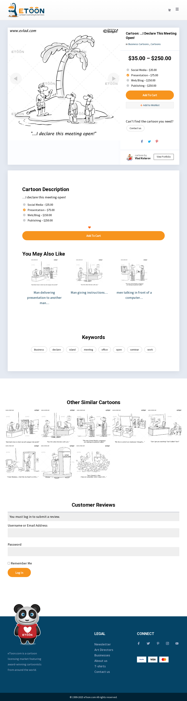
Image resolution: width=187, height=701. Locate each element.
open (119, 349)
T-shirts (100, 666)
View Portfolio (164, 156)
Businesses (102, 655)
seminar (134, 349)
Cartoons (156, 44)
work (150, 349)
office (105, 349)
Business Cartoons (138, 44)
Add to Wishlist (149, 105)
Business (39, 349)
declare (56, 349)
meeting (88, 349)
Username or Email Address (27, 525)
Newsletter (102, 644)
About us (100, 661)
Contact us (135, 128)
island (72, 349)
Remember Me (20, 563)
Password (15, 544)
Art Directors (103, 650)
